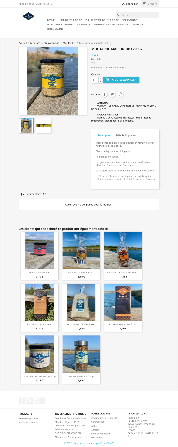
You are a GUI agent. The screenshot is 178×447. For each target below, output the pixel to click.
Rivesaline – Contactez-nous (69, 437)
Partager (104, 94)
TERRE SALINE (55, 29)
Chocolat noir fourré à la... (123, 324)
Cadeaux (137, 24)
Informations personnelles (104, 417)
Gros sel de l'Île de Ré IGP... (81, 324)
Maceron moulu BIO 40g (81, 376)
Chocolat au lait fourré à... (39, 324)
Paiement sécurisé (64, 429)
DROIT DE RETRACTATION (68, 433)
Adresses (96, 429)
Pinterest (120, 94)
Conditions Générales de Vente (70, 418)
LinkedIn (42, 401)
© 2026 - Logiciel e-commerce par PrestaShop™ (89, 443)
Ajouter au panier (121, 80)
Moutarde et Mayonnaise (111, 24)
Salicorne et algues (60, 24)
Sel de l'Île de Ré (71, 20)
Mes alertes (97, 437)
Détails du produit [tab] (126, 135)
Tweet (112, 94)
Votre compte (100, 413)
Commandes (97, 421)
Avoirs (94, 425)
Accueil (52, 20)
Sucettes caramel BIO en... (81, 272)
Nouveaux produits (28, 418)
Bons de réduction (100, 433)
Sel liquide (129, 20)
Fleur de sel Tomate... (40, 272)
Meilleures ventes (28, 422)
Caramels (83, 24)
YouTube (29, 401)
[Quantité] (95, 80)
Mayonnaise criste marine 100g (39, 376)
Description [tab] (104, 135)
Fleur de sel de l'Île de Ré (102, 20)
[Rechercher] (137, 15)
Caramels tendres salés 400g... (123, 272)
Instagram (35, 401)
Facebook (22, 401)
